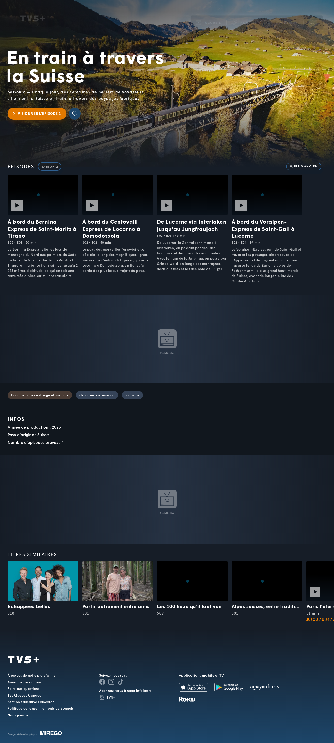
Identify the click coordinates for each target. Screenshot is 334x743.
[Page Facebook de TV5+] (102, 682)
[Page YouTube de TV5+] (120, 682)
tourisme (132, 395)
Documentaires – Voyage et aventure (40, 395)
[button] (244, 16)
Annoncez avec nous (24, 682)
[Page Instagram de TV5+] (111, 682)
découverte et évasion (97, 395)
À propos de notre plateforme (32, 675)
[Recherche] (312, 16)
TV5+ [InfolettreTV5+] (111, 697)
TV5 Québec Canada (24, 695)
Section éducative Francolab (31, 702)
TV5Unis (32, 12)
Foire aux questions (24, 689)
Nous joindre (18, 715)
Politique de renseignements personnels (41, 708)
